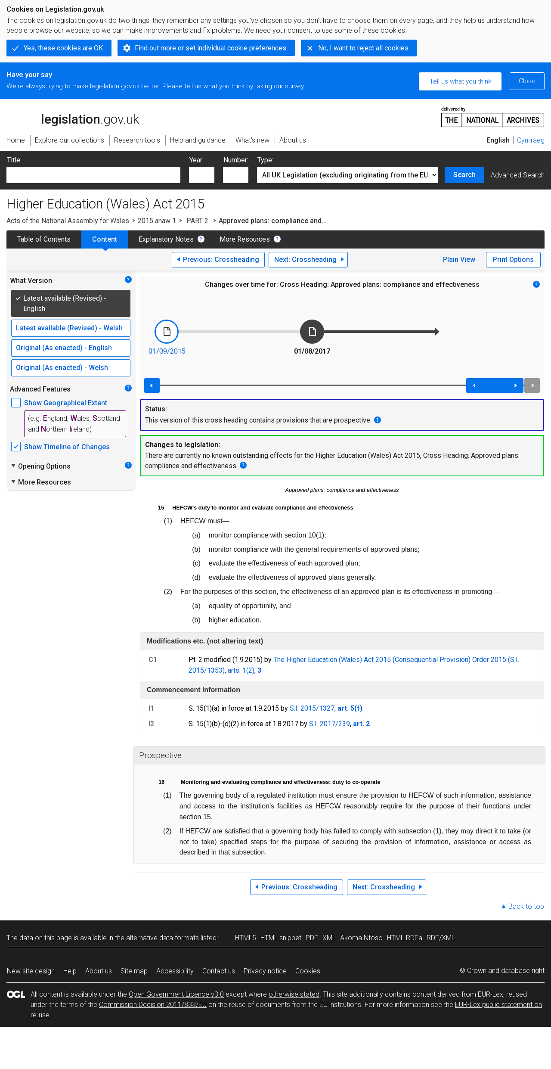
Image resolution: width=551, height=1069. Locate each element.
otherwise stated (294, 994)
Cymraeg (531, 140)
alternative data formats (162, 938)
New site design (31, 971)
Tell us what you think (460, 81)
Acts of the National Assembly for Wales (67, 221)
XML (329, 938)
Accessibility (175, 971)
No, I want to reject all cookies (363, 48)
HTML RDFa (404, 938)
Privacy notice (265, 971)
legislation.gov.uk (72, 116)
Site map (134, 971)
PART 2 (197, 221)
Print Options (513, 259)
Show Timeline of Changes (67, 447)
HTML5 (245, 938)
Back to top (526, 906)
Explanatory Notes (166, 239)
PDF (312, 938)
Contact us (218, 971)
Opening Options (40, 466)
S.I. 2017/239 (329, 724)
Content (104, 239)
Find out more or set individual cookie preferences (210, 48)
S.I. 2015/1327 (312, 708)
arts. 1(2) (241, 670)
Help (70, 971)
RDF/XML (441, 938)
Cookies (307, 971)
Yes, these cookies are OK (63, 48)
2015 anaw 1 (157, 221)
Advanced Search (518, 175)
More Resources (245, 239)
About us (98, 971)
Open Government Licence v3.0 (176, 994)
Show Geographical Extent (65, 403)
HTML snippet (280, 938)
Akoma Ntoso (361, 938)
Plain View (459, 259)
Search (464, 175)
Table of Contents (44, 239)
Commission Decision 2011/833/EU (153, 1005)
